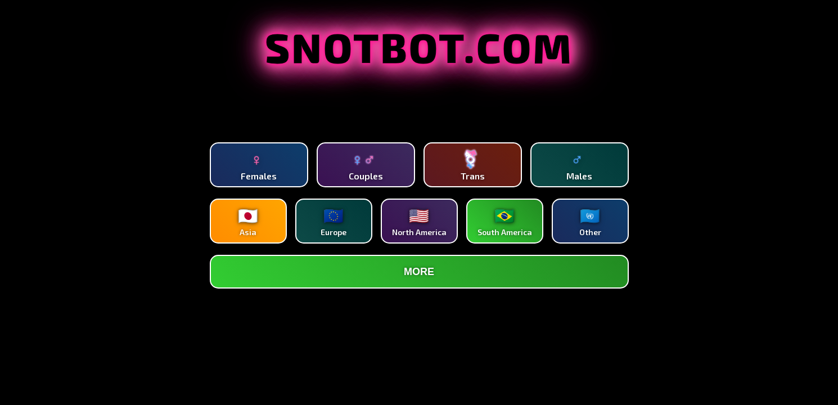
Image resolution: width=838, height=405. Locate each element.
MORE (419, 271)
